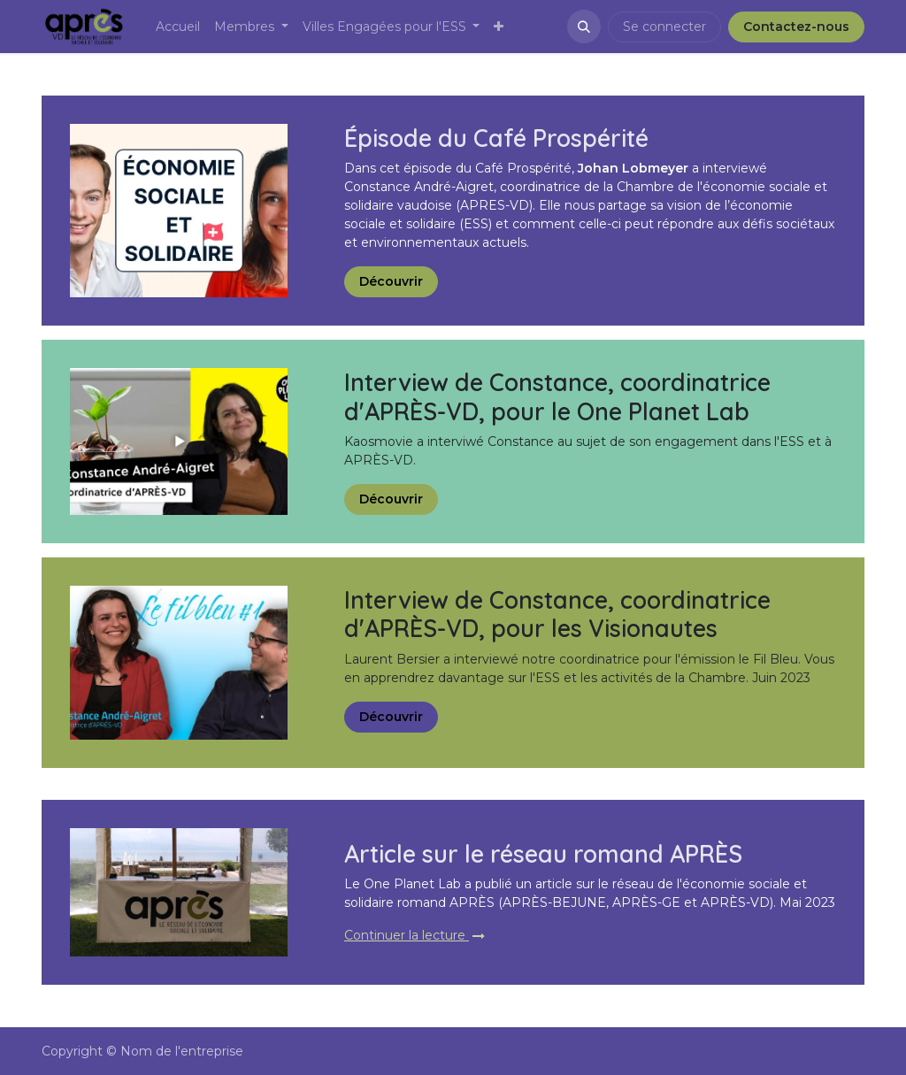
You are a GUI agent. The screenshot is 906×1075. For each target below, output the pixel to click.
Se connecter (664, 27)
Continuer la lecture (414, 935)
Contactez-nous (796, 27)
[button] (584, 26)
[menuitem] (178, 27)
